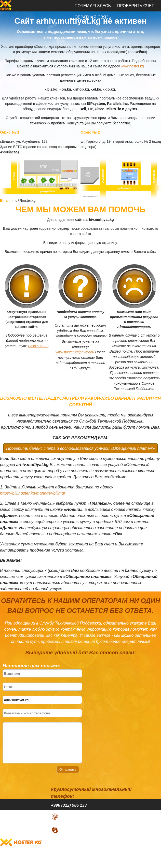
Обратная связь (93, 862)
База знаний (38, 346)
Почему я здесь (93, 6)
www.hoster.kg (132, 66)
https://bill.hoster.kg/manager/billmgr (32, 493)
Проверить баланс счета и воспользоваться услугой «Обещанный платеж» (80, 448)
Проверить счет (135, 6)
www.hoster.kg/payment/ (75, 352)
